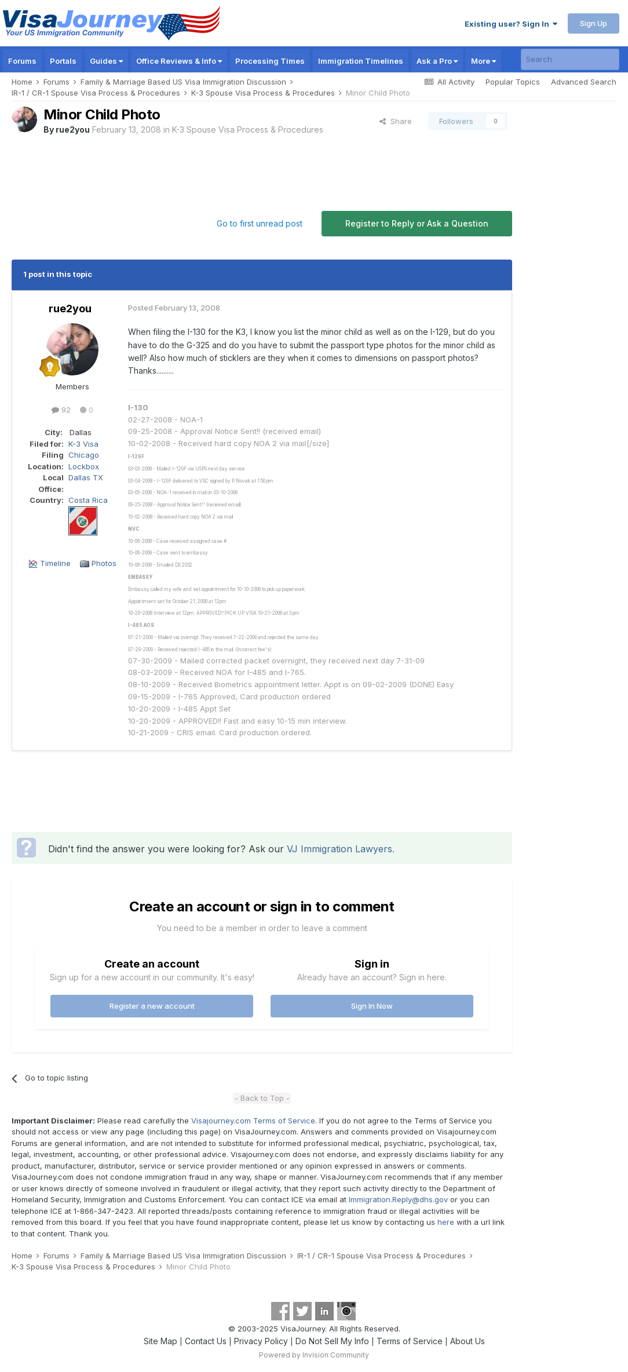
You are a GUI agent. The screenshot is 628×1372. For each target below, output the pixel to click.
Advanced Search (583, 81)
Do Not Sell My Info (332, 1341)
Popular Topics (512, 81)
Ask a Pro (437, 60)
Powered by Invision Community (314, 1355)
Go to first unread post (259, 223)
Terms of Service (410, 1341)
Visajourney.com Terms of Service (253, 1120)
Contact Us (206, 1341)
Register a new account (152, 1005)
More (483, 60)
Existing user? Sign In (511, 23)
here (445, 1222)
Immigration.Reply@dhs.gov (398, 1199)
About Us (467, 1341)
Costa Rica (88, 500)
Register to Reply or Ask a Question (416, 223)
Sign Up (593, 23)
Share (395, 121)
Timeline (55, 563)
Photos (104, 563)
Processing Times (270, 60)
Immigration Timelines (360, 60)
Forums (22, 60)
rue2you (73, 129)
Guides (106, 60)
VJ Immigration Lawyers (339, 849)
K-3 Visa (83, 443)
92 (61, 409)
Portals (63, 60)
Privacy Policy (261, 1341)
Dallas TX (85, 477)
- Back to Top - (262, 1098)
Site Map (160, 1341)
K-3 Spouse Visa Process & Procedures (247, 129)
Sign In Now (372, 1005)
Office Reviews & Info (179, 60)
